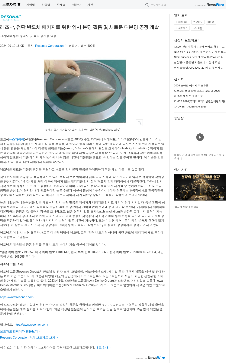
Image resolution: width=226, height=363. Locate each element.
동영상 (179, 118)
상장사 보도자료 (185, 40)
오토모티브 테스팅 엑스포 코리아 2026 (197, 90)
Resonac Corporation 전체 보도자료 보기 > (29, 337)
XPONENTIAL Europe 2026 (190, 106)
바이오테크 (182, 28)
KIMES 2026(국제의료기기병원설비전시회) (199, 101)
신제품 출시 (182, 22)
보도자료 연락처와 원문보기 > (20, 331)
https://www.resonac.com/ (17, 297)
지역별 (30, 4)
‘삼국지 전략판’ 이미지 (186, 207)
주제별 (61, 4)
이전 (177, 189)
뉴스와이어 (16, 139)
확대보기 (139, 122)
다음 (223, 189)
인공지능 (198, 22)
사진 (90, 4)
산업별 (46, 4)
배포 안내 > (103, 347)
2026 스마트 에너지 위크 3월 (191, 85)
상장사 (76, 4)
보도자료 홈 (11, 5)
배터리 (211, 22)
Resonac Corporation (49, 45)
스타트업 (197, 28)
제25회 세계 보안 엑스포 (188, 96)
